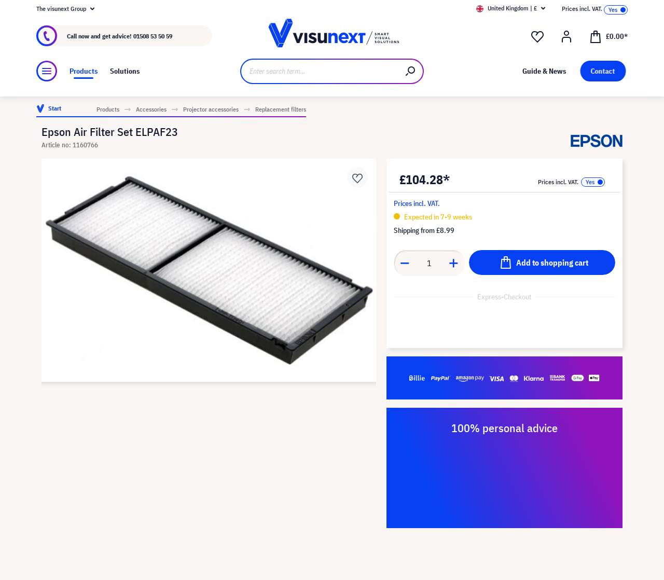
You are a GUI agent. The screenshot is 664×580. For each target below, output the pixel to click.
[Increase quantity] (454, 263)
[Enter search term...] (319, 71)
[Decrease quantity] (405, 263)
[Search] (411, 71)
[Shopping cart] (608, 36)
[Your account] (566, 37)
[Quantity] (429, 263)
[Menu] (46, 71)
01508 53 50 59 (152, 36)
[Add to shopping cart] (542, 262)
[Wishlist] (537, 37)
